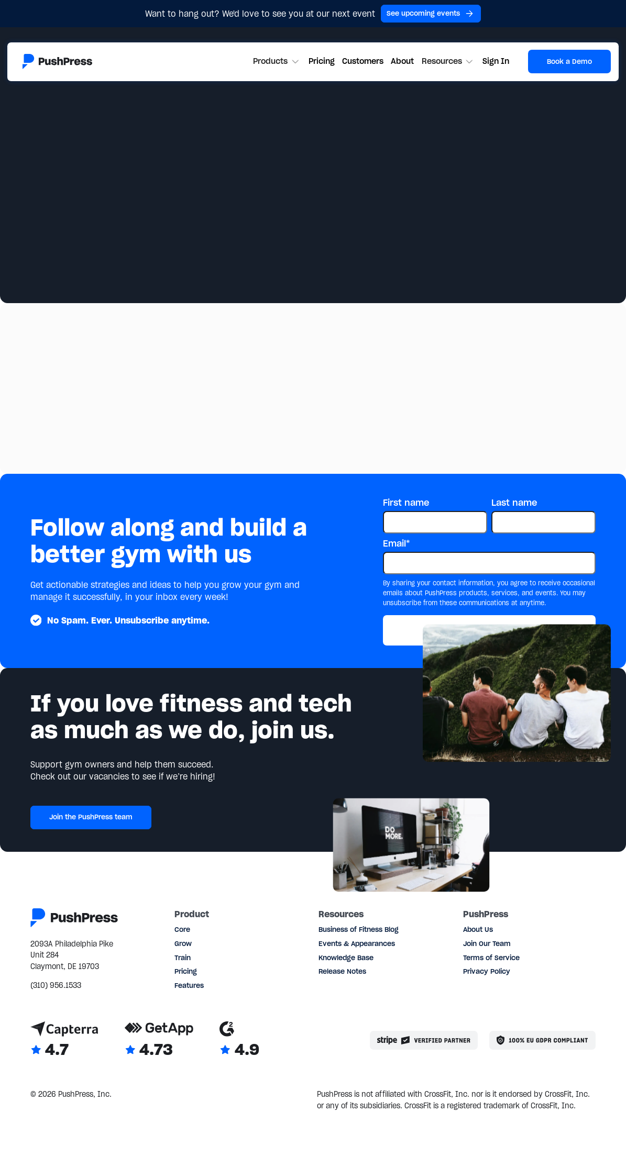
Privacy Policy (486, 971)
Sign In (495, 61)
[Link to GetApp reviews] (159, 1040)
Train (182, 957)
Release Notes (342, 971)
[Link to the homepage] (57, 61)
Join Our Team (487, 943)
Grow (183, 943)
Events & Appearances (357, 943)
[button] (277, 62)
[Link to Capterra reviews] (64, 1040)
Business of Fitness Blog (359, 929)
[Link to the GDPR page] (542, 1040)
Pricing (322, 61)
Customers (362, 61)
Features (189, 985)
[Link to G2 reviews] (239, 1040)
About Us (478, 929)
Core (182, 929)
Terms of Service (491, 957)
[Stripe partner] (424, 1040)
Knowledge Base (346, 957)
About (402, 61)
